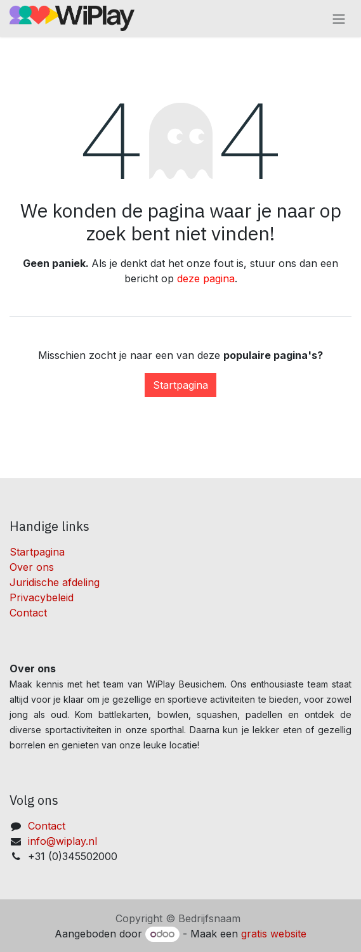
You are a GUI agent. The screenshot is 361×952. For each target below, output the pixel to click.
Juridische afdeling (55, 582)
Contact (28, 612)
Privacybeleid (42, 597)
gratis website (273, 933)
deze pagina (206, 278)
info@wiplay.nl (62, 841)
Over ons (32, 567)
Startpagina (180, 385)
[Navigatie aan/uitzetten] (338, 18)
